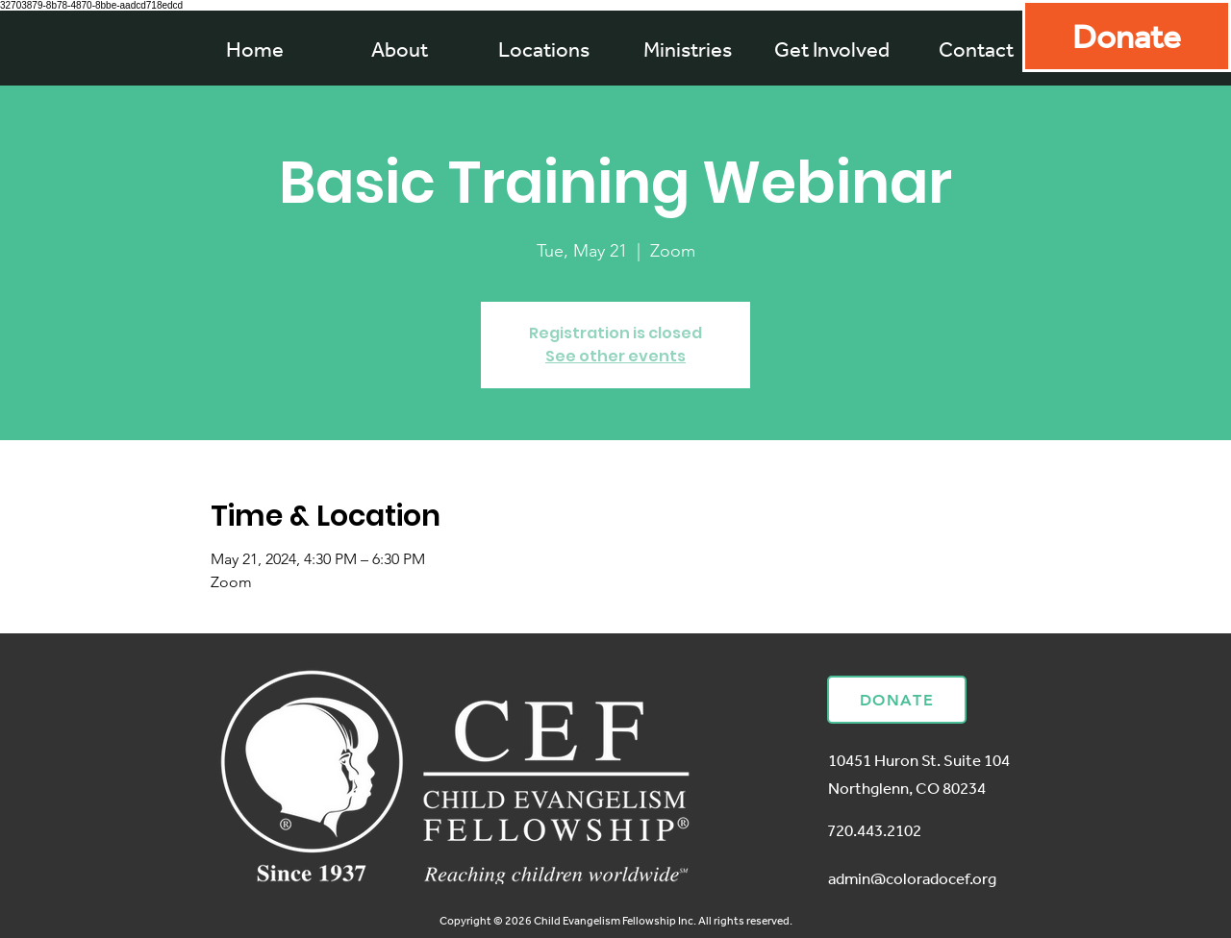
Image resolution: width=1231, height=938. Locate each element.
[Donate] (1126, 36)
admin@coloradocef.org (912, 878)
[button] (688, 49)
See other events (615, 356)
